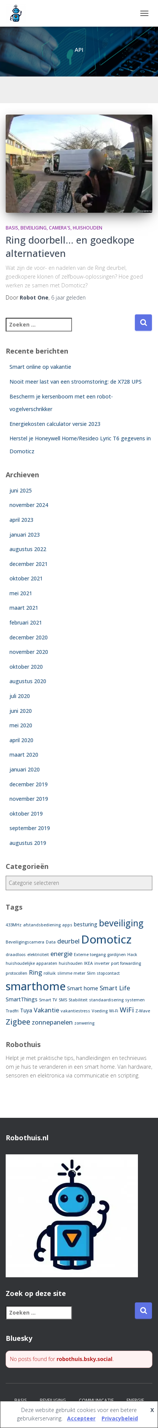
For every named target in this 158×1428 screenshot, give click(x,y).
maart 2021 (23, 607)
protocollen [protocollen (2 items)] (16, 973)
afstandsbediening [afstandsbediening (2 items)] (42, 925)
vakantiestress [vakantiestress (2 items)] (75, 1011)
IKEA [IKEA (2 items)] (88, 963)
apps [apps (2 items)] (67, 925)
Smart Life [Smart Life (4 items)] (115, 988)
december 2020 (28, 637)
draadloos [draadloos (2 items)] (16, 954)
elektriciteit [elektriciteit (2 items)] (38, 954)
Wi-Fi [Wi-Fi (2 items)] (113, 1011)
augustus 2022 (27, 549)
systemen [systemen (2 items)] (135, 999)
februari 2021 (25, 622)
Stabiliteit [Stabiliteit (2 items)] (78, 999)
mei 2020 (20, 725)
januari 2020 (24, 769)
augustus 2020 (27, 681)
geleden (68, 297)
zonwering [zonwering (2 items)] (84, 1023)
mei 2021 (20, 593)
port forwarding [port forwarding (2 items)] (126, 963)
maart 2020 (23, 754)
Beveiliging (33, 228)
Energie (135, 1400)
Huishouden (87, 228)
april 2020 (21, 740)
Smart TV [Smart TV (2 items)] (48, 999)
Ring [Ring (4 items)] (35, 972)
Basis (12, 228)
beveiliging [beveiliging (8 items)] (121, 923)
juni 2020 (20, 710)
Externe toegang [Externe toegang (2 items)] (90, 954)
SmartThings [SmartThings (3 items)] (22, 999)
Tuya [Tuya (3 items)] (26, 1010)
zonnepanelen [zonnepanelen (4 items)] (52, 1022)
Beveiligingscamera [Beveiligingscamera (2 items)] (25, 942)
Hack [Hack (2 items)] (132, 954)
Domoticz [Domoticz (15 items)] (106, 939)
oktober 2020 (26, 666)
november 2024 (28, 504)
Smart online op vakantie (40, 366)
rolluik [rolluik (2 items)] (50, 973)
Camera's (59, 228)
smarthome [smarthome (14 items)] (36, 986)
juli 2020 (19, 696)
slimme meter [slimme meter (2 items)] (71, 973)
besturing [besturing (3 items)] (85, 924)
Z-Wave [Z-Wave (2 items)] (142, 1011)
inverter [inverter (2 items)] (102, 963)
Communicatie (96, 1400)
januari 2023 (24, 534)
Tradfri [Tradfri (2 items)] (12, 1011)
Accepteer (81, 1418)
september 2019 (29, 828)
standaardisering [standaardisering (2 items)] (106, 999)
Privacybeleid (120, 1418)
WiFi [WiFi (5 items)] (127, 1009)
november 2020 (28, 651)
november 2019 (28, 798)
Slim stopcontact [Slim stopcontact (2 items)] (103, 973)
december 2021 (28, 563)
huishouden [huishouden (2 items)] (71, 963)
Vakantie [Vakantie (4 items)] (46, 1010)
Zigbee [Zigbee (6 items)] (18, 1021)
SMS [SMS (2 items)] (63, 999)
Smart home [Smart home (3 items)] (82, 988)
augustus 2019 (27, 842)
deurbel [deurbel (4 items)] (68, 941)
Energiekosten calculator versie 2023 (54, 423)
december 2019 (28, 784)
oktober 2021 (26, 578)
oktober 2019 (26, 813)
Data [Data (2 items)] (51, 942)
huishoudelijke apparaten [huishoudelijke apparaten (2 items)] (31, 963)
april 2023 (21, 519)
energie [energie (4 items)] (61, 954)
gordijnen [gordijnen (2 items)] (116, 954)
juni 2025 (20, 490)
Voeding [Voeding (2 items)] (100, 1011)
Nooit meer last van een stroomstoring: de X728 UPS (75, 381)
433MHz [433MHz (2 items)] (14, 925)
